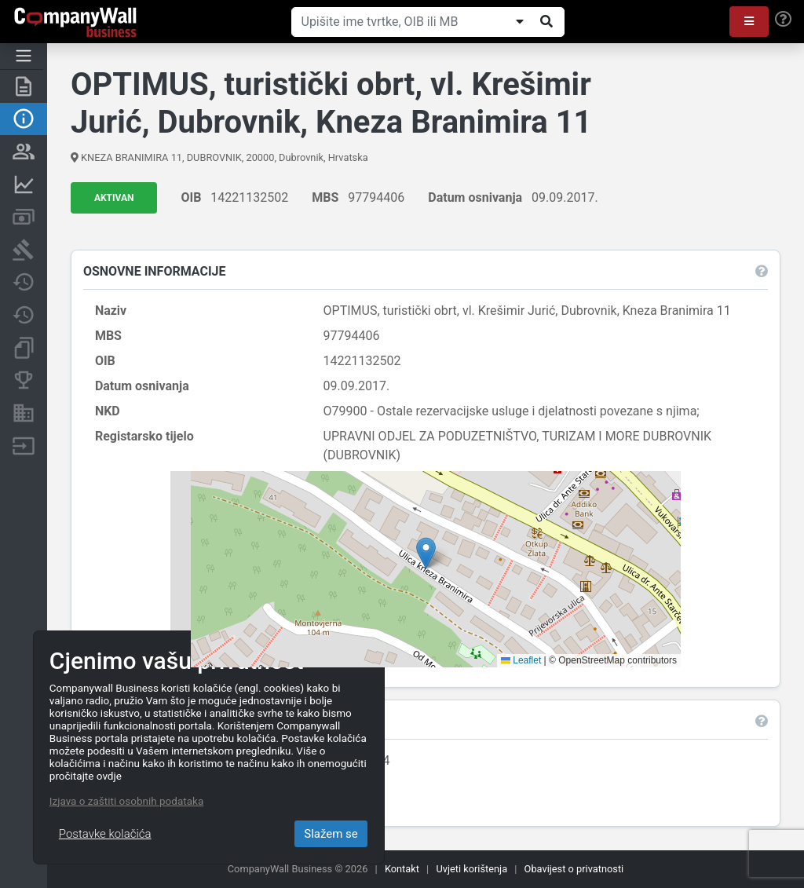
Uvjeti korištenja (471, 869)
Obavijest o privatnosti (574, 869)
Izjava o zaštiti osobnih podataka (126, 801)
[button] (749, 21)
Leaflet (521, 660)
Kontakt (402, 869)
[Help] (783, 19)
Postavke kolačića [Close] (105, 834)
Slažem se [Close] (331, 834)
